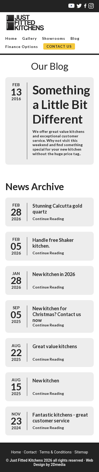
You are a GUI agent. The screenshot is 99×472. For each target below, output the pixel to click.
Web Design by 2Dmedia (63, 462)
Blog (74, 38)
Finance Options (21, 46)
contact (30, 452)
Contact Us (59, 46)
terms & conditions (55, 452)
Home (11, 38)
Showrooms (53, 38)
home (16, 452)
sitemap (81, 452)
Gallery (29, 38)
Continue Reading (48, 218)
